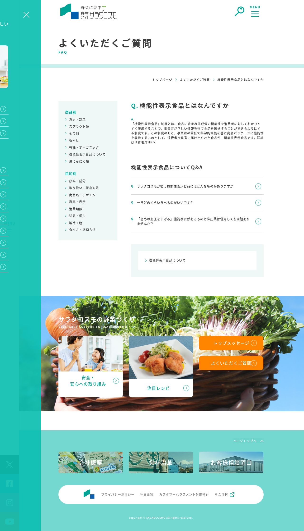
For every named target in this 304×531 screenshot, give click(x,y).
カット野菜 (77, 119)
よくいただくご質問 (195, 79)
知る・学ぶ (77, 215)
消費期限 (75, 208)
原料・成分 (77, 181)
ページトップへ (245, 440)
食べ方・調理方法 (82, 229)
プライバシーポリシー (117, 494)
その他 (74, 133)
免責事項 (146, 494)
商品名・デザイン (82, 194)
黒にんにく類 (79, 161)
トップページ (162, 79)
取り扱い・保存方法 (84, 187)
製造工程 (75, 222)
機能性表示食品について (87, 154)
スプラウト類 (79, 126)
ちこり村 (221, 494)
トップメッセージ (231, 342)
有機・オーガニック (84, 147)
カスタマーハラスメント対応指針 (184, 494)
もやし (74, 140)
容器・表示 (77, 201)
